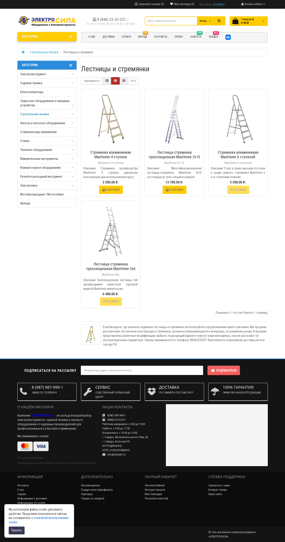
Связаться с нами (219, 485)
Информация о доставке (32, 498)
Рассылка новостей (156, 498)
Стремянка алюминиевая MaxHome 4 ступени (110, 154)
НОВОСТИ (196, 36)
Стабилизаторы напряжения (38, 132)
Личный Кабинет (155, 485)
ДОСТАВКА (109, 36)
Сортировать (92, 80)
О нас (20, 489)
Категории (47, 36)
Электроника (28, 185)
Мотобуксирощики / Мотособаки (42, 194)
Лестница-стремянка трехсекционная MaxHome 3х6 (110, 266)
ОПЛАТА (126, 36)
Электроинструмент (33, 74)
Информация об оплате (31, 502)
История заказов (155, 489)
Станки (24, 141)
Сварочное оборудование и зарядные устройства (45, 103)
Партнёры (87, 494)
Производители (90, 485)
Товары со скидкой (92, 498)
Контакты (23, 485)
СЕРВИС (179, 36)
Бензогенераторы (31, 92)
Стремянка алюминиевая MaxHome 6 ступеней (238, 154)
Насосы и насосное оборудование (42, 123)
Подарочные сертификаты (97, 489)
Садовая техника (31, 83)
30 (133, 80)
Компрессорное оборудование (40, 167)
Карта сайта (215, 494)
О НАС (91, 36)
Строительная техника (34, 114)
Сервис (21, 494)
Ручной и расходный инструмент (41, 176)
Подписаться (223, 370)
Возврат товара (217, 489)
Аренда (143, 36)
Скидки (214, 36)
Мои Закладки (153, 494)
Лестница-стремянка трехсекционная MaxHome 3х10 (174, 154)
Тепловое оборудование (36, 150)
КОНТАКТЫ (160, 36)
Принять (16, 530)
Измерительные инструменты (39, 158)
